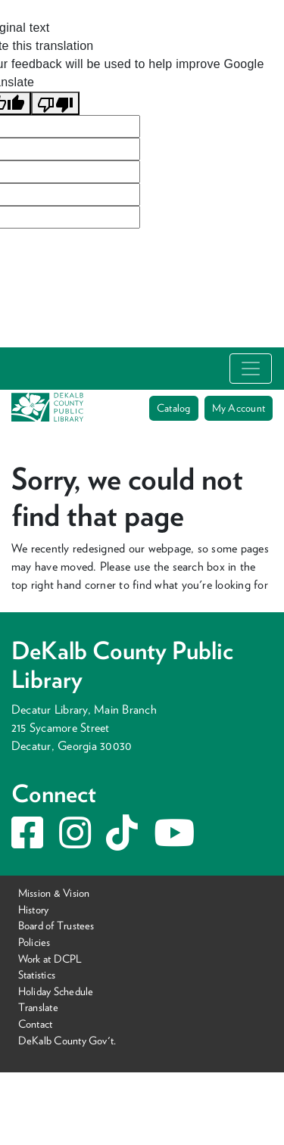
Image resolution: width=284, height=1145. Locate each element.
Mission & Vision (54, 892)
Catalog (174, 408)
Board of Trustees (56, 925)
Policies (34, 941)
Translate (38, 1006)
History (33, 909)
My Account (238, 408)
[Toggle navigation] (250, 368)
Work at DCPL (50, 957)
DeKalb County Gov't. (67, 1040)
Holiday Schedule (56, 991)
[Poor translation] (55, 103)
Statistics (36, 974)
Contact (35, 1023)
